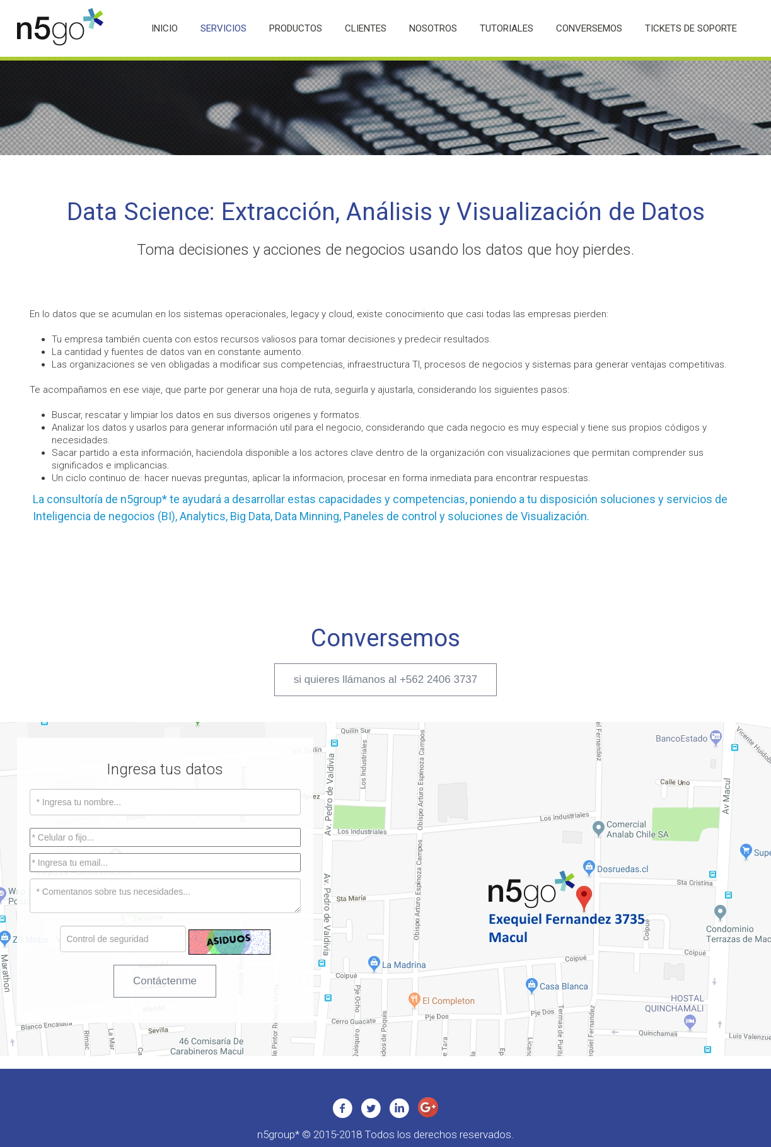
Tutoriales (506, 28)
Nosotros (433, 28)
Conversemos (589, 28)
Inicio (164, 28)
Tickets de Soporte (691, 28)
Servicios (223, 28)
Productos (295, 28)
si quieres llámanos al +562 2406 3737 (386, 679)
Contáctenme (165, 981)
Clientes (365, 28)
